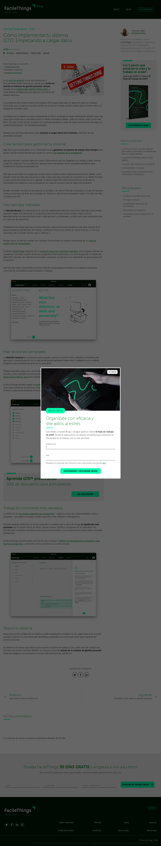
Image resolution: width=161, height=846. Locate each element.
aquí (104, 463)
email (47, 455)
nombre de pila (51, 444)
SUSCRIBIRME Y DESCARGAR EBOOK (80, 471)
